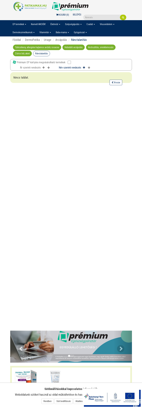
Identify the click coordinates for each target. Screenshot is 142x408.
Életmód (55, 24)
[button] (19, 347)
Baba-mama (62, 32)
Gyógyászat (80, 32)
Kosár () (62, 14)
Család (90, 24)
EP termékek (19, 24)
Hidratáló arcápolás (74, 47)
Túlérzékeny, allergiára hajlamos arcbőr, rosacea (37, 47)
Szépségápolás (73, 24)
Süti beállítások (63, 401)
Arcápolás (61, 39)
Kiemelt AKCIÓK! (38, 24)
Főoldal (17, 39)
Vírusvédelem (107, 24)
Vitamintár (45, 32)
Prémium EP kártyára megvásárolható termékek (42, 62)
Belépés (77, 14)
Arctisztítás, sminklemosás (100, 47)
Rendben (47, 401)
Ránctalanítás (41, 53)
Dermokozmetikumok (24, 32)
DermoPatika (32, 39)
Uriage (47, 39)
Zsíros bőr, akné (22, 53)
